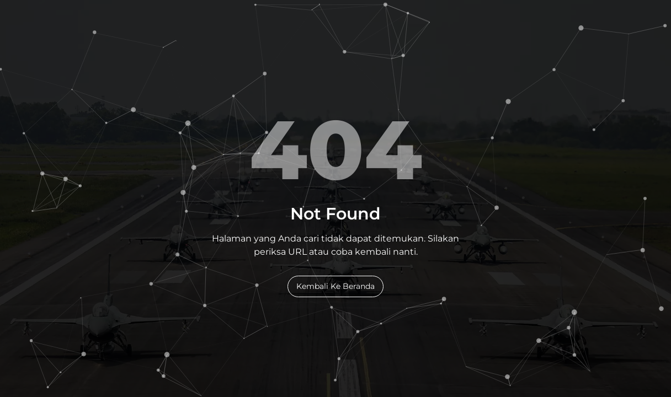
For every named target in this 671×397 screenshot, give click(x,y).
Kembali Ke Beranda (335, 286)
